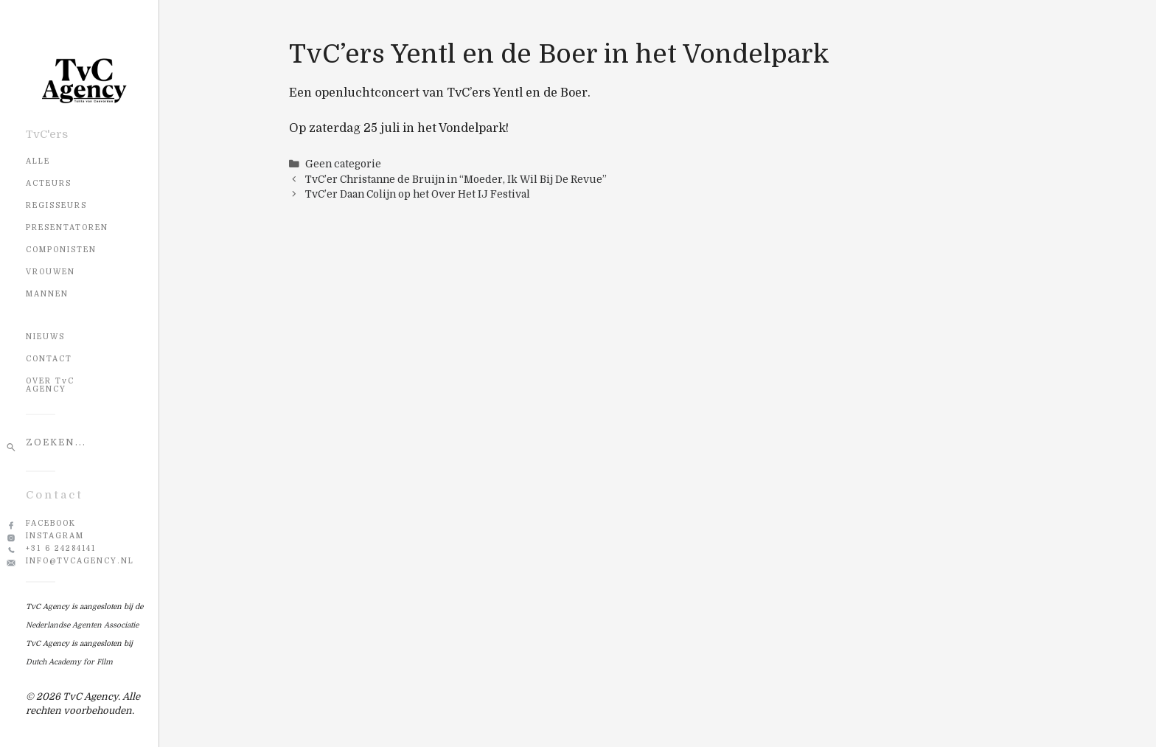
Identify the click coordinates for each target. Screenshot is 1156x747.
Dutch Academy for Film (69, 662)
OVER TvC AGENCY (50, 385)
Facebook (51, 523)
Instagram (55, 536)
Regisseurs (56, 205)
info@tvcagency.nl (80, 561)
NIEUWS (45, 337)
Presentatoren (67, 227)
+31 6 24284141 (61, 548)
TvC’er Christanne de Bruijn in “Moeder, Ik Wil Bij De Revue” (456, 179)
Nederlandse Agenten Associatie (82, 625)
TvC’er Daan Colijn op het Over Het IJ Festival (417, 194)
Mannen (47, 294)
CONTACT (49, 359)
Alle (38, 161)
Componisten (61, 250)
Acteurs (49, 183)
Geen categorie (343, 164)
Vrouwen (50, 272)
